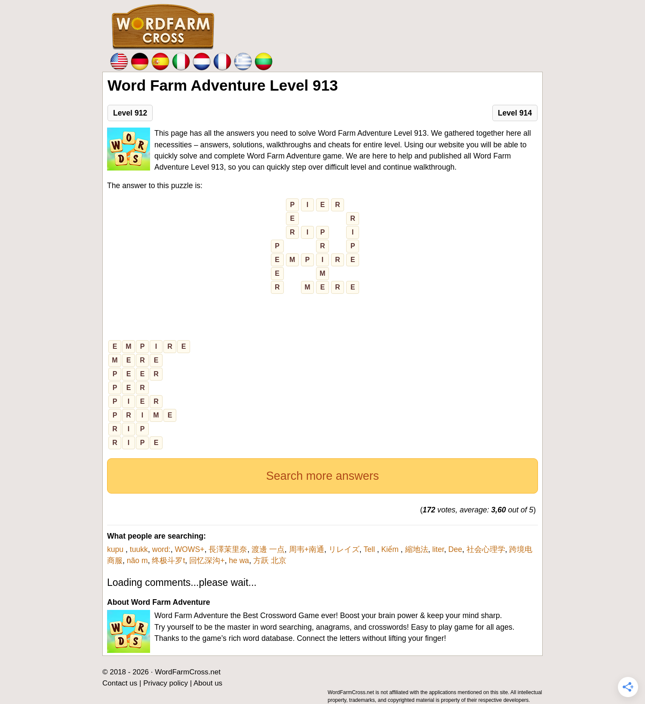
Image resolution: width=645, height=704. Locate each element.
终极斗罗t (168, 560)
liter (438, 549)
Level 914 (515, 113)
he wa (239, 560)
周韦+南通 (306, 549)
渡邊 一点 (268, 549)
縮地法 (416, 549)
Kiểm (391, 549)
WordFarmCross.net (188, 672)
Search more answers (322, 475)
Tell (370, 549)
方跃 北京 (269, 560)
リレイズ (344, 549)
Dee (455, 549)
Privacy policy (165, 683)
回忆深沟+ (206, 560)
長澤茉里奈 (228, 549)
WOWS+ (189, 549)
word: (161, 549)
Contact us (119, 683)
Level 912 (130, 113)
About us (208, 683)
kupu (116, 549)
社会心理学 (486, 549)
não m (137, 560)
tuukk (139, 549)
